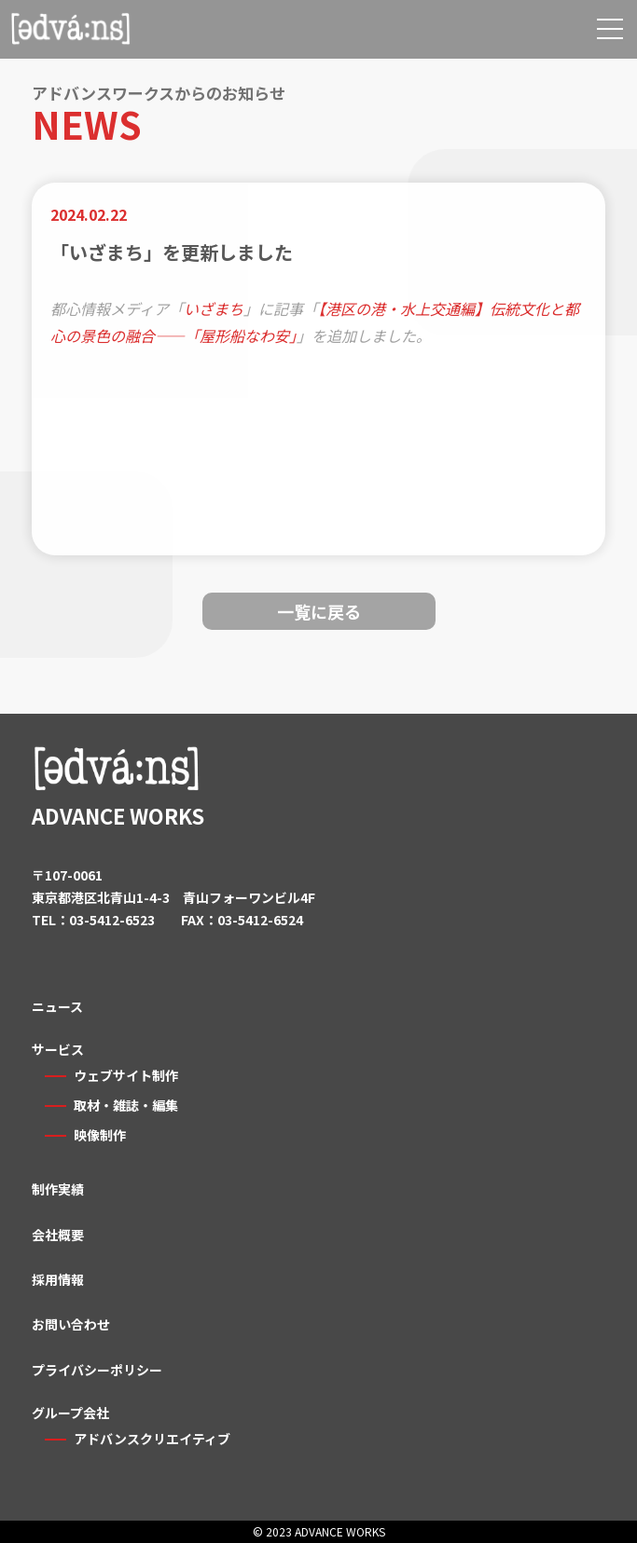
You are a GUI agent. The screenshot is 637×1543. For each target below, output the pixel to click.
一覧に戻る (319, 611)
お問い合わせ (71, 1324)
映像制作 (100, 1134)
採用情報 (58, 1279)
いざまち (213, 308)
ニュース (57, 1006)
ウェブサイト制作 (126, 1075)
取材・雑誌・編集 (126, 1105)
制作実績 (58, 1188)
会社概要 (58, 1234)
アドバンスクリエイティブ (152, 1438)
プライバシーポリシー (97, 1369)
